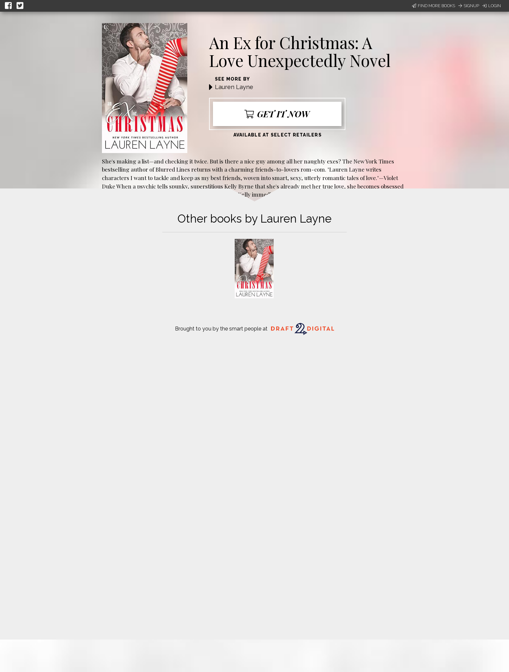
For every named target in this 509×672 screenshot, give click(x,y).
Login (491, 5)
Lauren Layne (234, 87)
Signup (468, 5)
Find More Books (433, 5)
